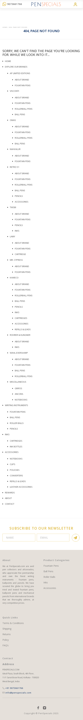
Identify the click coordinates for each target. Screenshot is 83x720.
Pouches (15, 469)
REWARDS (10, 492)
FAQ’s (5, 645)
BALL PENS (20, 114)
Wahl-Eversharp (19, 352)
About (8, 498)
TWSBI (13, 207)
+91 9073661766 (12, 688)
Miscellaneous (18, 381)
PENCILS (19, 196)
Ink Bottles (16, 446)
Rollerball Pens (23, 137)
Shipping (6, 629)
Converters (16, 475)
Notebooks (21, 399)
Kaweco (14, 277)
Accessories (21, 201)
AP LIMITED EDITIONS (20, 73)
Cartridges (21, 318)
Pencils (19, 225)
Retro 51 (14, 166)
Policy (5, 640)
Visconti (14, 90)
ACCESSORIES (21, 323)
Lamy (12, 236)
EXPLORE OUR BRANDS (16, 66)
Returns (6, 634)
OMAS (13, 120)
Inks (17, 230)
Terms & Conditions (13, 623)
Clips (12, 464)
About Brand (22, 79)
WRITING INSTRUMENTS (16, 405)
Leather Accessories (21, 486)
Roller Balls (17, 423)
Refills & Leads (23, 329)
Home (4, 27)
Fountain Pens (23, 85)
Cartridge (20, 254)
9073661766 (12, 4)
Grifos (18, 388)
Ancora (19, 393)
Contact (9, 503)
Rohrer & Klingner (20, 334)
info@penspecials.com (16, 692)
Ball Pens (20, 143)
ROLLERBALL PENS (23, 108)
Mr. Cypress (16, 259)
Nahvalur (15, 149)
